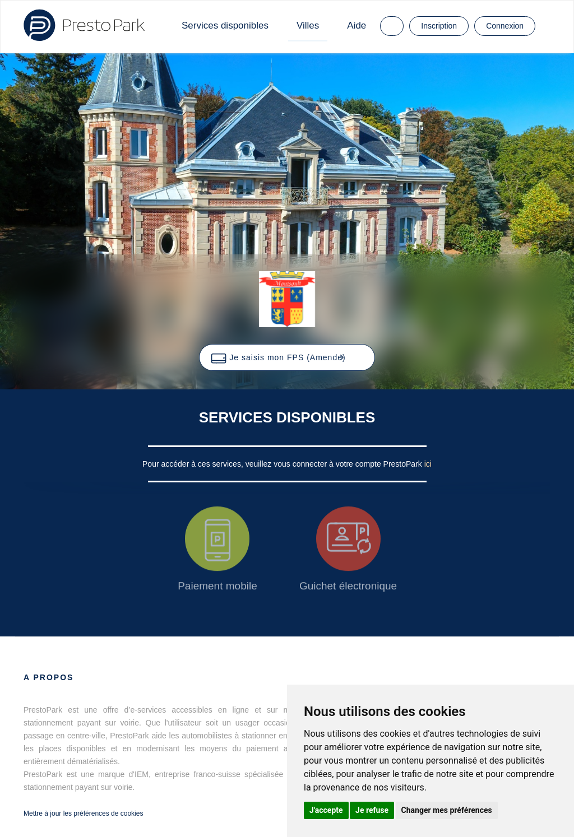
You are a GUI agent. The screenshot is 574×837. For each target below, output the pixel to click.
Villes (308, 25)
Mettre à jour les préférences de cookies (83, 813)
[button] (286, 357)
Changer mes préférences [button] (446, 810)
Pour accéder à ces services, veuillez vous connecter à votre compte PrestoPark (283, 463)
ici (428, 463)
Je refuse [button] (371, 810)
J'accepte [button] (326, 810)
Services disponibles (225, 25)
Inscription (439, 25)
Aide (356, 25)
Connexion (505, 25)
